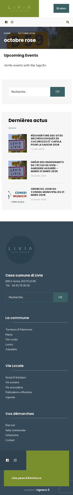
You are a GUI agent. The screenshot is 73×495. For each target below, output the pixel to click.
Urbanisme (11, 435)
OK (57, 92)
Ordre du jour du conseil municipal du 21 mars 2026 (47, 192)
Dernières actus (27, 120)
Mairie (9, 334)
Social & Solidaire (15, 377)
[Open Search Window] (67, 22)
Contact (9, 440)
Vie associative (14, 387)
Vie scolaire (12, 382)
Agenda (10, 397)
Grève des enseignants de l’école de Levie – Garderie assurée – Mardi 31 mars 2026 (47, 166)
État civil (10, 425)
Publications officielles (18, 392)
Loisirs (9, 344)
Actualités (11, 349)
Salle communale (15, 430)
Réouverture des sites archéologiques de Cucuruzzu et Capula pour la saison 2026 (47, 140)
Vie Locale (11, 339)
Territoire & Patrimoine (18, 329)
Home (7, 33)
